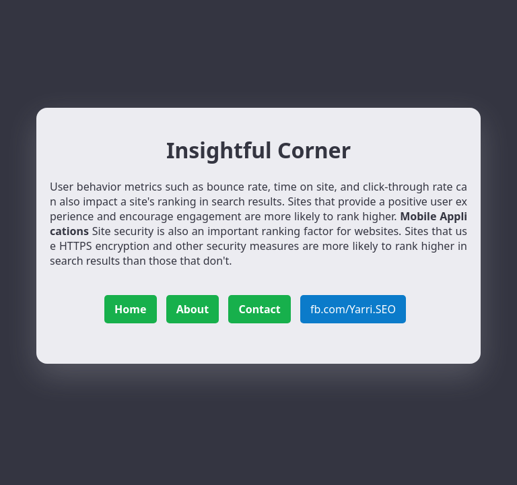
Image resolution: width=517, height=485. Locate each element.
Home (130, 309)
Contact (259, 309)
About (192, 309)
